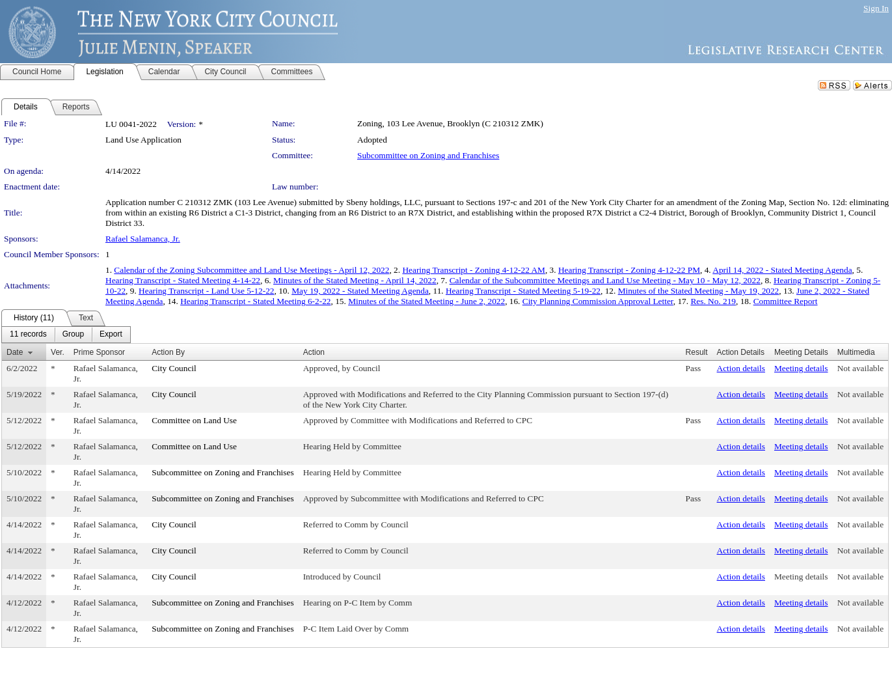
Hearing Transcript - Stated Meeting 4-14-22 (182, 280)
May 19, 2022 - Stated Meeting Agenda (360, 291)
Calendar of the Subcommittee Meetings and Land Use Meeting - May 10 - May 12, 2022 (605, 280)
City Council (174, 368)
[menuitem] (28, 334)
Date (15, 352)
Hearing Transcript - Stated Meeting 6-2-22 (255, 301)
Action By (168, 352)
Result (697, 352)
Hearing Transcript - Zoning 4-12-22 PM (629, 270)
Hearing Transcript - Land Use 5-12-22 (206, 291)
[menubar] (66, 334)
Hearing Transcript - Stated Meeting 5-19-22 (523, 291)
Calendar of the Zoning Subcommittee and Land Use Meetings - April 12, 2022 (251, 270)
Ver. (57, 352)
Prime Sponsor (99, 352)
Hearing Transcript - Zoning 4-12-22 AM (473, 270)
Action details (741, 368)
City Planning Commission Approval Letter (597, 301)
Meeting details (801, 368)
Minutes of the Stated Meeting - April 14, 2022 (355, 280)
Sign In (876, 8)
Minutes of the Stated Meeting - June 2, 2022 (426, 301)
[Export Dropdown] (111, 334)
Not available (860, 368)
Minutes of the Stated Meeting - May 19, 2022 (698, 291)
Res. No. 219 (713, 301)
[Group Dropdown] (73, 334)
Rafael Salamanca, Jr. (142, 239)
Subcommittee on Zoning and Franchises (428, 155)
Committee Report (785, 301)
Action (314, 352)
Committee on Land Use (194, 420)
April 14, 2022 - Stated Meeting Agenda (782, 270)
